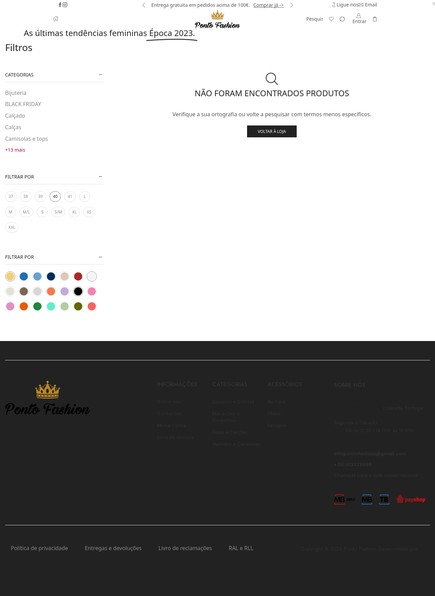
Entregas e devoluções (113, 548)
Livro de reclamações (185, 548)
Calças (13, 127)
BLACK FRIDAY (23, 104)
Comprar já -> (268, 5)
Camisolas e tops (26, 138)
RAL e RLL (241, 548)
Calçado (15, 115)
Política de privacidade (39, 548)
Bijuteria (16, 93)
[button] (143, 5)
